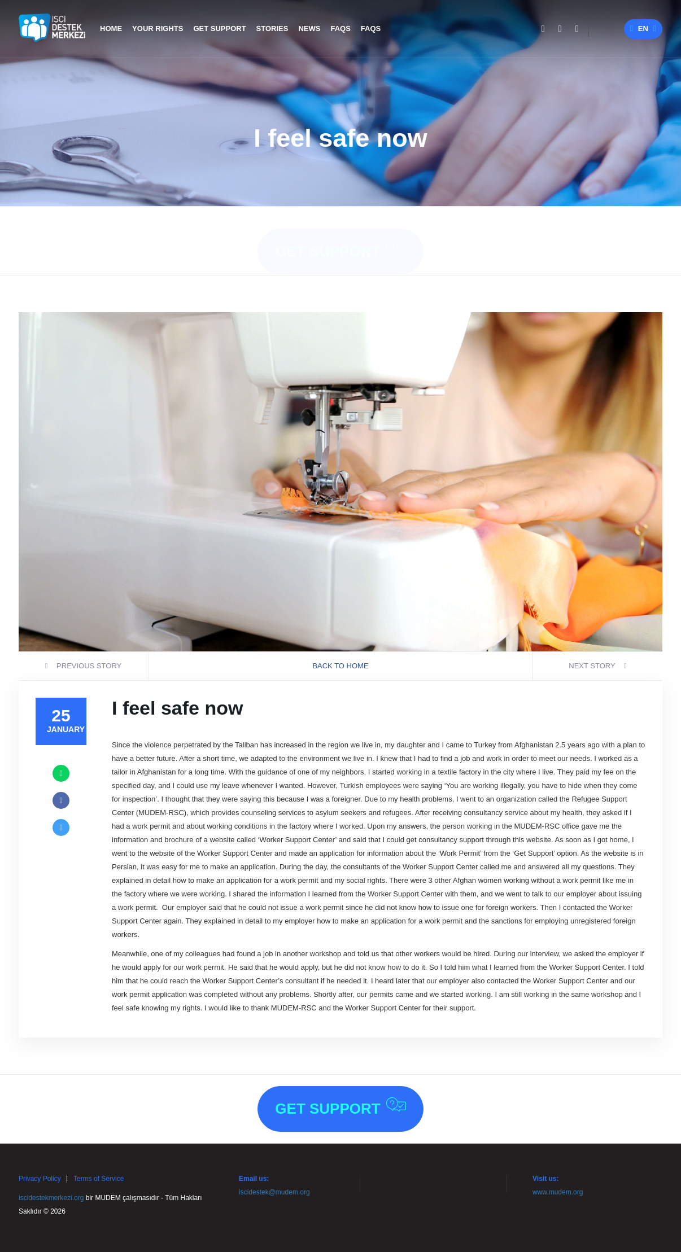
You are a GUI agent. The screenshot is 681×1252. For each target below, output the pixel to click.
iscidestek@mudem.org (274, 1192)
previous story (83, 666)
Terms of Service (98, 1179)
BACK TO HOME (340, 666)
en (643, 28)
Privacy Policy (40, 1179)
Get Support (340, 239)
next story (598, 666)
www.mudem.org (557, 1192)
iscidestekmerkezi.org (51, 1198)
